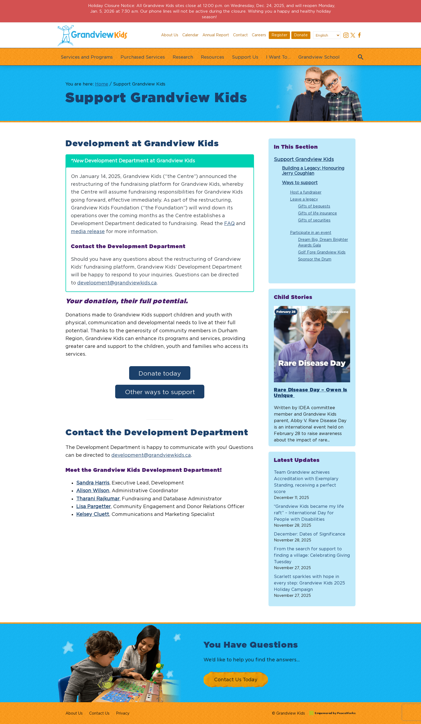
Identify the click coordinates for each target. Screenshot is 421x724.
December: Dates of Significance (309, 534)
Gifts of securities (314, 220)
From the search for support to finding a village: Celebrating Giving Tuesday (312, 555)
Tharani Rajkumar (97, 498)
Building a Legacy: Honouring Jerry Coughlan (313, 171)
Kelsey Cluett (92, 514)
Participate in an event (310, 232)
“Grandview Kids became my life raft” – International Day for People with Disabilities (309, 513)
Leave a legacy (304, 199)
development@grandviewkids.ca (117, 282)
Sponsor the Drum (314, 259)
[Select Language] (326, 35)
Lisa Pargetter (93, 506)
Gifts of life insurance (317, 213)
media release (88, 231)
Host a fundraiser (305, 192)
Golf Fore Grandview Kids (322, 252)
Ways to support (300, 182)
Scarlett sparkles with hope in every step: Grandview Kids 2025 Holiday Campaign (309, 583)
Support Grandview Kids (304, 159)
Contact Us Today (235, 679)
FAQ (229, 223)
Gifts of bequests (314, 206)
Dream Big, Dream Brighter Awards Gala (323, 242)
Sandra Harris (92, 482)
